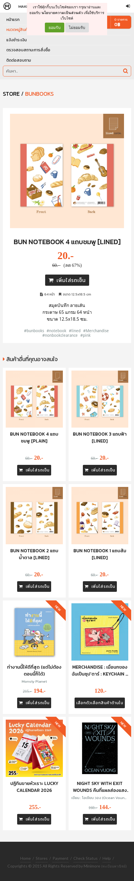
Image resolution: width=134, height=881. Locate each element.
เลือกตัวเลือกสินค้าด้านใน (99, 703)
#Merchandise (96, 330)
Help (107, 858)
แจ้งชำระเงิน (16, 40)
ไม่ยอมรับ (77, 27)
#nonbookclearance (60, 335)
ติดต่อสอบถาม (18, 60)
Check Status (85, 858)
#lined (75, 330)
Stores (42, 858)
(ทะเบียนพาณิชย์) (114, 866)
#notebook (56, 330)
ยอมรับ (55, 27)
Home (25, 858)
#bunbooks (34, 330)
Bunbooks (39, 93)
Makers (25, 6)
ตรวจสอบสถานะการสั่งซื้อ (28, 50)
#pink (85, 335)
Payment (61, 858)
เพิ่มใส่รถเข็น (67, 280)
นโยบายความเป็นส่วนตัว (62, 13)
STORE (11, 93)
